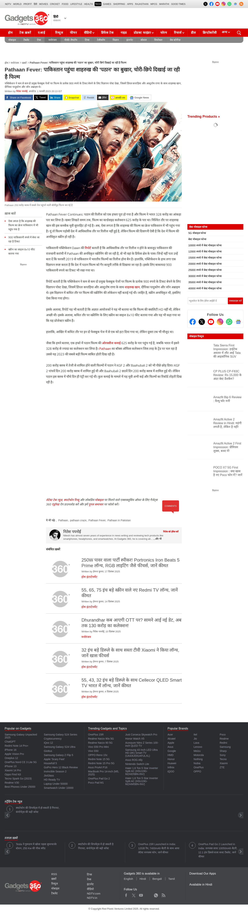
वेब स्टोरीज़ (175, 39)
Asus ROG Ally (134, 759)
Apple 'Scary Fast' (54, 759)
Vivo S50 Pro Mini (98, 746)
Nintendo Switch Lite (137, 763)
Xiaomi (224, 763)
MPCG (153, 4)
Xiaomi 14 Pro (13, 770)
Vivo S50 (93, 750)
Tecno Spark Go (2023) (18, 778)
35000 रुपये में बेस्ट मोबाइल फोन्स (205, 282)
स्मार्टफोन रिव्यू (71, 500)
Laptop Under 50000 (56, 783)
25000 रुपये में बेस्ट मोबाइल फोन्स (205, 269)
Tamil (171, 878)
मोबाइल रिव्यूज (196, 336)
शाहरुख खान (132, 287)
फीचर (73, 32)
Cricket (55, 4)
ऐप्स (39, 39)
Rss (163, 894)
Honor (171, 759)
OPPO (197, 771)
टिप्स (87, 39)
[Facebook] (192, 322)
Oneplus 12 (11, 758)
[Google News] (238, 322)
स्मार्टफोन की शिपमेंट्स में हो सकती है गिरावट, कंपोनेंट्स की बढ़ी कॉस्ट (37, 809)
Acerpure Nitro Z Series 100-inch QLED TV (141, 744)
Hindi (142, 878)
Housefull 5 (50, 763)
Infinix (170, 767)
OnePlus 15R (95, 734)
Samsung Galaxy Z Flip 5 (58, 755)
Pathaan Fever (97, 520)
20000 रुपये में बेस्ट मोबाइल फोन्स (205, 263)
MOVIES (43, 4)
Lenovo (198, 746)
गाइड (124, 32)
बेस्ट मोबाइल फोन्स (197, 239)
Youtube (141, 894)
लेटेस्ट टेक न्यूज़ (54, 500)
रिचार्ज (178, 32)
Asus (170, 746)
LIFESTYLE (76, 4)
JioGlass (49, 775)
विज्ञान (116, 39)
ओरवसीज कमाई (111, 343)
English (128, 878)
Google (171, 750)
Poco (223, 734)
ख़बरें (24, 62)
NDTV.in (92, 897)
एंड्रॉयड (55, 504)
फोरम (163, 32)
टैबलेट (26, 39)
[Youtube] (211, 322)
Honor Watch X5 (134, 738)
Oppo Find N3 (13, 774)
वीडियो (88, 32)
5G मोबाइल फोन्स (197, 233)
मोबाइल (12, 39)
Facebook (126, 894)
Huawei (171, 763)
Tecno (223, 759)
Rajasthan (141, 4)
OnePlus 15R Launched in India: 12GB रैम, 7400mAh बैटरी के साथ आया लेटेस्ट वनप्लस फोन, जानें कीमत (158, 848)
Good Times (178, 4)
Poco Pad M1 (96, 782)
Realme (224, 738)
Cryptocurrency (53, 738)
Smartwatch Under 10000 (58, 787)
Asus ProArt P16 (97, 767)
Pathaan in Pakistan (119, 520)
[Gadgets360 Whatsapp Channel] (229, 322)
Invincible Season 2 (55, 771)
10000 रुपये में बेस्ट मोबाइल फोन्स (205, 245)
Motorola (199, 755)
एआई (44, 31)
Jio (195, 738)
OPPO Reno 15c (97, 755)
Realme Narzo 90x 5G (101, 738)
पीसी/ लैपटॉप (70, 39)
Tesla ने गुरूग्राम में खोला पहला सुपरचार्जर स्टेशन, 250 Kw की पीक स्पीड (36, 846)
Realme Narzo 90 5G (100, 742)
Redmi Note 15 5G (99, 759)
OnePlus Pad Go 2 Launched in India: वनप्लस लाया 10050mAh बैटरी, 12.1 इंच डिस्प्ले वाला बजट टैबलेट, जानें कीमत (217, 850)
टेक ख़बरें (25, 32)
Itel (195, 734)
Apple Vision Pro (14, 753)
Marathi (164, 4)
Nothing (198, 759)
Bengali (157, 878)
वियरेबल (158, 39)
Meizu (197, 750)
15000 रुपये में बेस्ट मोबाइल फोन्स (205, 257)
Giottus (48, 750)
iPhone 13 (10, 766)
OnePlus (199, 767)
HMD (170, 755)
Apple (170, 742)
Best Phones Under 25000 (20, 786)
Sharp (223, 750)
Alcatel (171, 738)
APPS (130, 4)
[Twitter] (202, 322)
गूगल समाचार (96, 504)
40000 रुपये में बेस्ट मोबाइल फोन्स (205, 288)
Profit (27, 4)
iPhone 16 (10, 749)
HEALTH (88, 4)
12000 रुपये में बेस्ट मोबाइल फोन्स (205, 251)
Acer (170, 734)
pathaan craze (78, 520)
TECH (98, 4)
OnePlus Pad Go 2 (99, 778)
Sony (223, 755)
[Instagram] (220, 322)
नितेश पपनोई (21, 91)
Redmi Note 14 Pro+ (16, 745)
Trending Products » (203, 116)
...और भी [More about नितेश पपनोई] (157, 538)
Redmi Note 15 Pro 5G (101, 763)
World (17, 4)
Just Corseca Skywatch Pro (141, 734)
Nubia (197, 763)
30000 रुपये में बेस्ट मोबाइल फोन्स (205, 276)
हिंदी (35, 4)
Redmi (223, 742)
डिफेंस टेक (107, 32)
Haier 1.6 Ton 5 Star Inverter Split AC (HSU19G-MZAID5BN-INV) (141, 771)
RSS (54, 874)
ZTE (222, 767)
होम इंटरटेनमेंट (89, 576)
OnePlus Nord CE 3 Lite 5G (21, 762)
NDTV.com (93, 893)
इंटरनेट (129, 39)
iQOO (170, 771)
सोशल (144, 39)
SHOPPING (119, 4)
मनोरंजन (52, 39)
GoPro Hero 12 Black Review (61, 767)
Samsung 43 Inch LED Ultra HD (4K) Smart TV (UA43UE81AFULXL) (141, 752)
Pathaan (105, 348)
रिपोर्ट (88, 248)
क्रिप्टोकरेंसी (209, 32)
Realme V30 (12, 782)
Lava (196, 742)
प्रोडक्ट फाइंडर (142, 32)
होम (10, 32)
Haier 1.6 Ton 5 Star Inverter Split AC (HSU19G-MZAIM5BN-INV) (141, 781)
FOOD (65, 4)
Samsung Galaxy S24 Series (60, 734)
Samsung (225, 746)
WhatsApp (156, 894)
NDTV (8, 4)
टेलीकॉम (101, 39)
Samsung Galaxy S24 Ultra (59, 746)
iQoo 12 (48, 742)
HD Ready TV (52, 779)
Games (107, 4)
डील (193, 32)
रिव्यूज (59, 32)
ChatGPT (10, 741)
